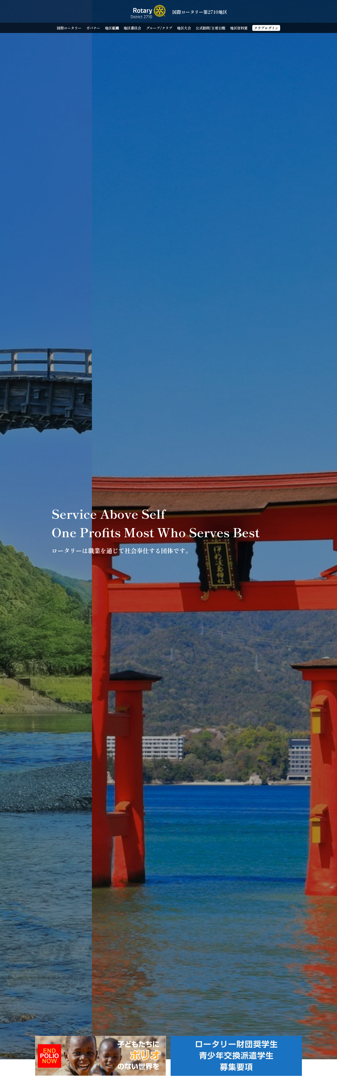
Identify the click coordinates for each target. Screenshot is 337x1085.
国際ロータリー (69, 27)
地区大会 (184, 27)
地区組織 (112, 27)
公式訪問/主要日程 (210, 27)
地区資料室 (239, 27)
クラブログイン (266, 27)
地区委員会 (132, 27)
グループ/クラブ (159, 27)
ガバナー (93, 27)
